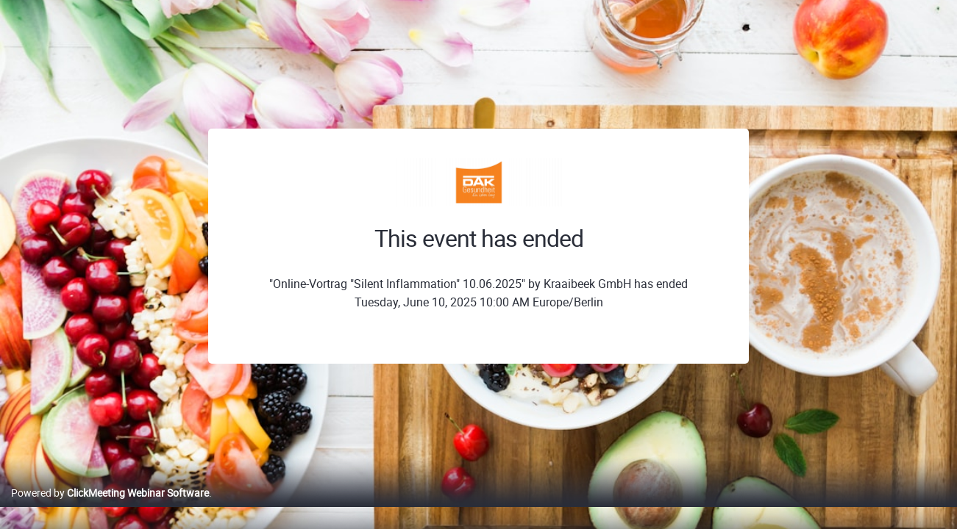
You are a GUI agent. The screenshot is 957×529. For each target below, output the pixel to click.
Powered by (110, 508)
